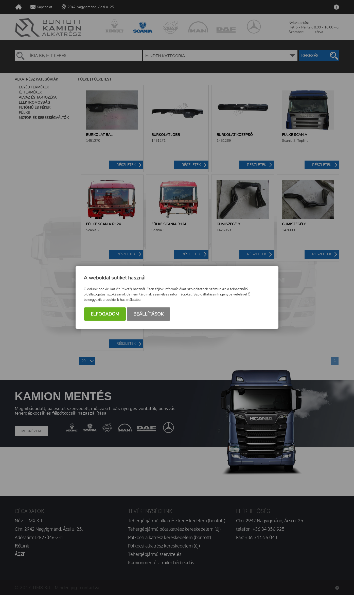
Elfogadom (105, 315)
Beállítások (148, 315)
